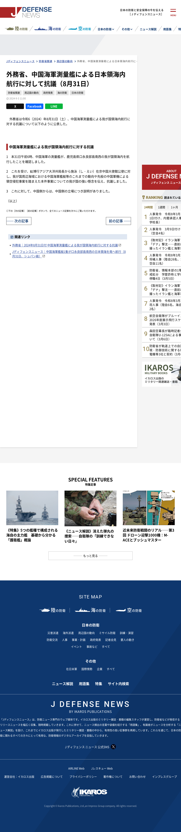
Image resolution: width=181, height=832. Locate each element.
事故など (91, 646)
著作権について (113, 776)
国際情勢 (86, 669)
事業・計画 (78, 640)
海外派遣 (68, 633)
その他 (126, 29)
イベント (76, 646)
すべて (106, 646)
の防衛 (21, 28)
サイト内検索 (118, 683)
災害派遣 (52, 633)
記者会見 (110, 640)
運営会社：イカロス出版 (19, 776)
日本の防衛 (104, 29)
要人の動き (127, 640)
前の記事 (116, 221)
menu (173, 15)
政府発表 (95, 640)
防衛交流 (52, 640)
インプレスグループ (164, 776)
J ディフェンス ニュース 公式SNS (90, 746)
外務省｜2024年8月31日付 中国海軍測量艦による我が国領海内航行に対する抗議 (65, 245)
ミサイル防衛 (107, 633)
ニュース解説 (148, 29)
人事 (64, 640)
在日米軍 (71, 669)
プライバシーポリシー (83, 776)
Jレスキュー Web (102, 768)
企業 (99, 669)
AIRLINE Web (76, 768)
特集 (98, 683)
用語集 (167, 29)
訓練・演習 (127, 633)
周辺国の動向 (86, 633)
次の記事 (21, 221)
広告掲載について (52, 776)
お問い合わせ (137, 776)
